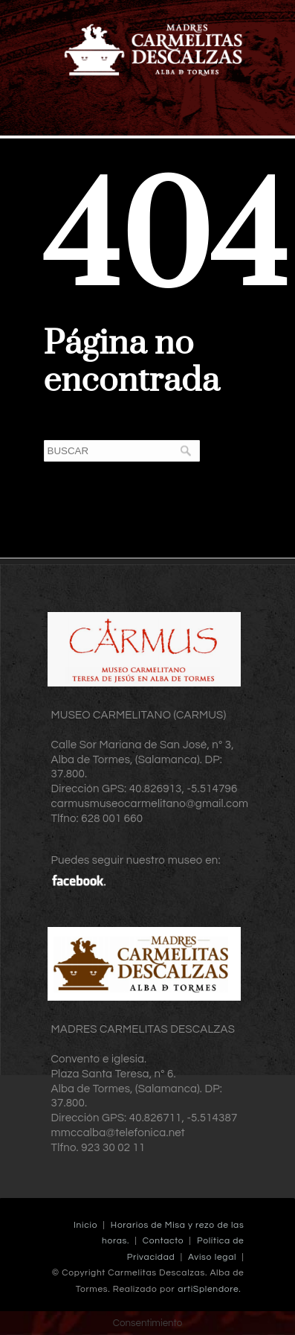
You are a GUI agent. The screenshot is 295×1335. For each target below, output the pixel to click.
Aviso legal (212, 1257)
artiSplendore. (209, 1289)
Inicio (85, 1225)
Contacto (163, 1241)
